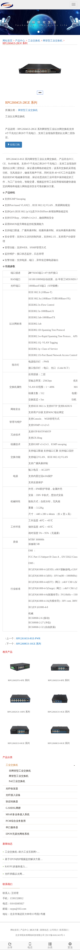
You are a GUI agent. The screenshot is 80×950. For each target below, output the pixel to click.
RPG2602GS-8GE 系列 (19, 743)
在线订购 (13, 144)
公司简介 (54, 930)
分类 (50, 945)
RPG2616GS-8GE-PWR (28, 638)
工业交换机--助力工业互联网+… (22, 852)
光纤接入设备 (13, 795)
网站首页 (7, 40)
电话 (30, 945)
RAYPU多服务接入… (16, 866)
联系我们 (64, 930)
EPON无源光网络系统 (17, 834)
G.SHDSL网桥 (13, 808)
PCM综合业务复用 (16, 821)
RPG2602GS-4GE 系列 (59, 711)
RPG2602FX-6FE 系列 (18, 680)
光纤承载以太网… (14, 874)
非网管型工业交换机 (20, 770)
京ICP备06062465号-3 (55, 935)
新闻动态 (44, 930)
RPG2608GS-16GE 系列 (28, 643)
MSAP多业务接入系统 (17, 814)
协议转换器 (12, 801)
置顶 (70, 945)
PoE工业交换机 (17, 781)
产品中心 (20, 40)
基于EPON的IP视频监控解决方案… (24, 859)
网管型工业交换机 (52, 40)
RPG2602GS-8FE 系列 (58, 680)
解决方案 (34, 930)
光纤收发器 (12, 788)
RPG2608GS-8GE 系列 (59, 743)
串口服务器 (12, 827)
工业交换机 (34, 40)
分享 (10, 945)
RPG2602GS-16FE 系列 (18, 711)
